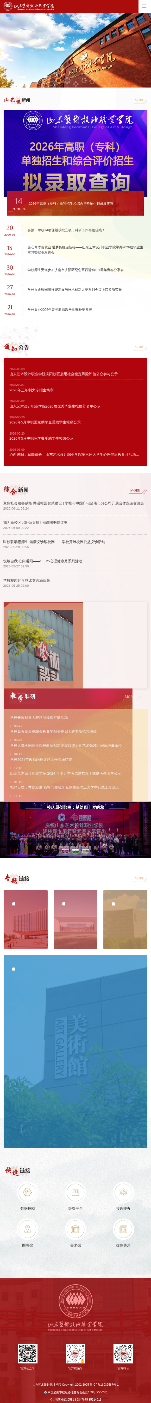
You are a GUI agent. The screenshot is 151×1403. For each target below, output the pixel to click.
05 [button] (92, 82)
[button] (18, 213)
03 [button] (76, 85)
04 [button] (84, 81)
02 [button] (67, 81)
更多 (105, 865)
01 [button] (58, 81)
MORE (139, 101)
